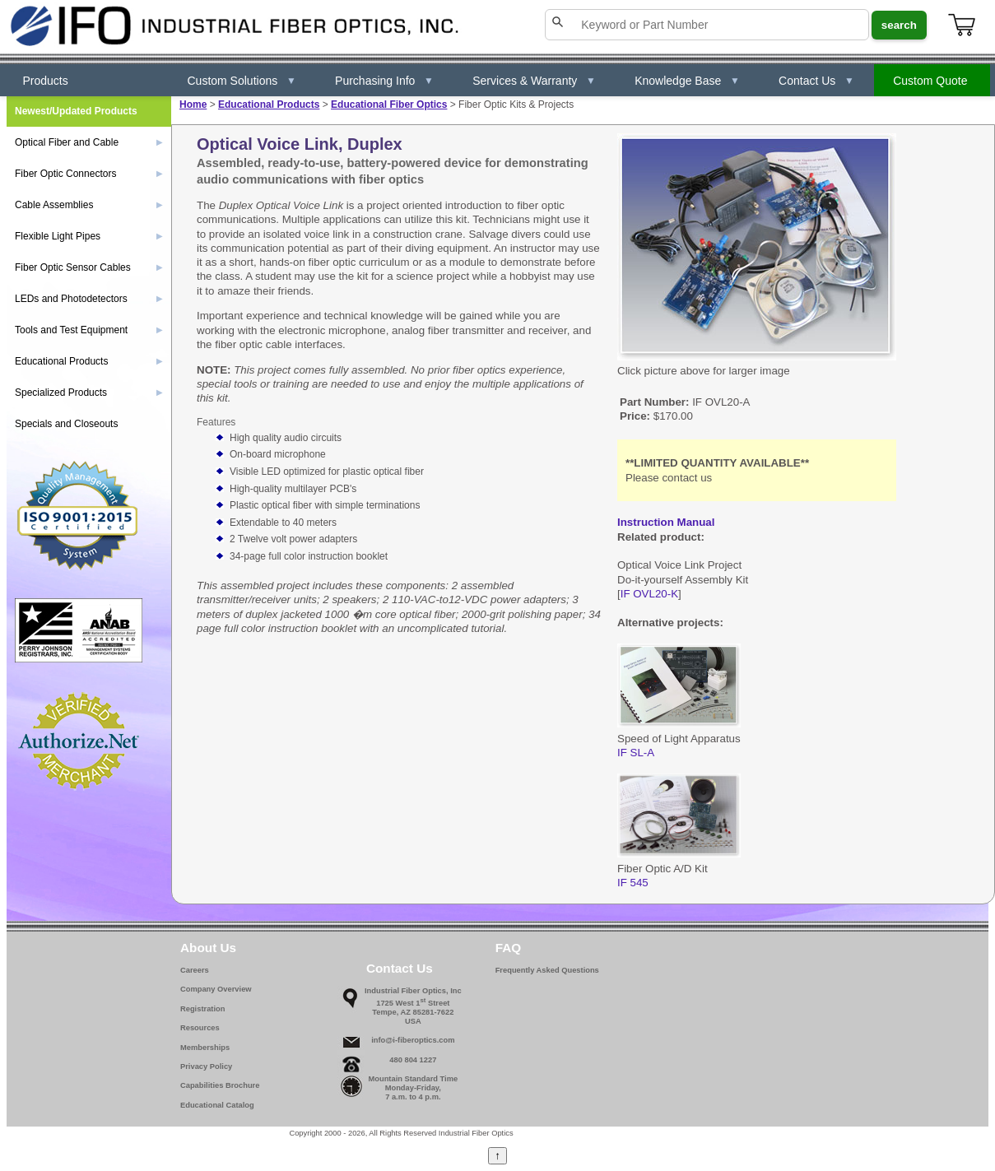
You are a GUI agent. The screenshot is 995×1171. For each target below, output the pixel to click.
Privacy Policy (206, 1066)
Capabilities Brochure (219, 1085)
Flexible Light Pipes (89, 236)
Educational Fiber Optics (389, 104)
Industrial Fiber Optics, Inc (413, 991)
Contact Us (816, 80)
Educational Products (268, 104)
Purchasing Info (384, 80)
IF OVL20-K (649, 594)
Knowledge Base (687, 80)
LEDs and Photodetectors (89, 298)
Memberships (205, 1047)
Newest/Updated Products (76, 111)
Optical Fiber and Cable (89, 142)
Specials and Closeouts (66, 424)
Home (193, 104)
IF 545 (633, 882)
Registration (202, 1009)
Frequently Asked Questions (547, 970)
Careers (194, 970)
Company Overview (216, 989)
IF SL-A (635, 752)
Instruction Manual (665, 522)
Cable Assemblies (89, 205)
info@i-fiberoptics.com (412, 1040)
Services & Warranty (534, 80)
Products (45, 80)
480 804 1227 (412, 1060)
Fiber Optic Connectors (89, 173)
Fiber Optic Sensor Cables (89, 267)
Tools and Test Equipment (89, 330)
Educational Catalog (217, 1105)
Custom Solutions (242, 80)
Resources (200, 1028)
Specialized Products (89, 392)
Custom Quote (930, 80)
